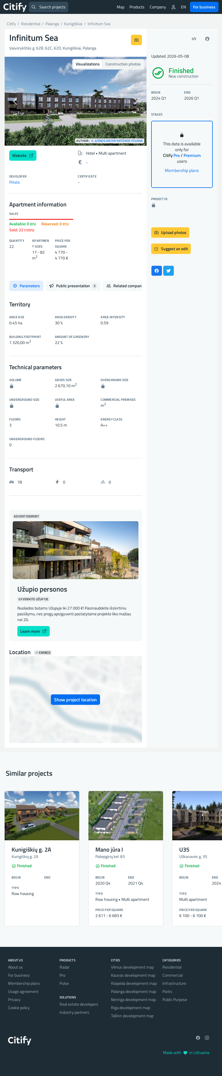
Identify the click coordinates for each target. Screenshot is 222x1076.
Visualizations (88, 64)
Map (120, 7)
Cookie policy (19, 1007)
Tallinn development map (132, 1016)
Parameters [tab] (26, 286)
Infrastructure (174, 983)
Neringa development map (133, 999)
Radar (65, 967)
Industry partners (74, 1012)
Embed (43, 652)
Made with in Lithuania (186, 1052)
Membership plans (182, 170)
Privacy (14, 999)
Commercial (172, 975)
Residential (172, 967)
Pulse (64, 983)
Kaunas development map (133, 975)
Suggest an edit (171, 249)
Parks (167, 991)
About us (15, 967)
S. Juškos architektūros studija (117, 140)
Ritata (14, 182)
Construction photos (123, 64)
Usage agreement (23, 991)
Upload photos (170, 232)
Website (23, 155)
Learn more (33, 631)
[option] (76, 101)
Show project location (75, 699)
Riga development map (130, 1007)
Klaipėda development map (134, 983)
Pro (62, 975)
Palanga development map (133, 991)
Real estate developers (79, 1004)
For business (204, 7)
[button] (15, 101)
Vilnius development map (132, 967)
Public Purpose (174, 999)
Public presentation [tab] (73, 286)
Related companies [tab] (130, 286)
